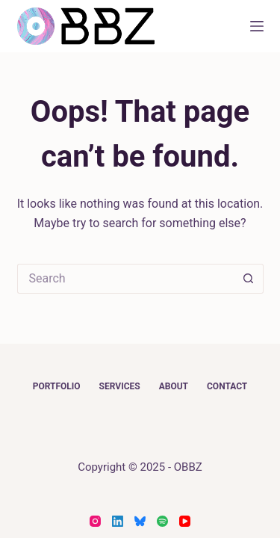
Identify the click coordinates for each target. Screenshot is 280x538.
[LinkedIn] (117, 521)
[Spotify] (162, 521)
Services (119, 386)
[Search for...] (125, 279)
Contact (227, 386)
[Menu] (257, 26)
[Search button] (249, 279)
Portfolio (57, 386)
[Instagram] (95, 521)
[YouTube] (184, 521)
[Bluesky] (140, 521)
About (173, 386)
